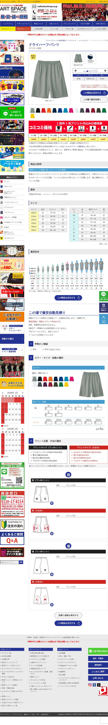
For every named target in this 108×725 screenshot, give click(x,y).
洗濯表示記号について (38, 668)
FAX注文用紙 (6, 656)
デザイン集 (69, 29)
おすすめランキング (85, 29)
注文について (54, 23)
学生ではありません (53, 349)
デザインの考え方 (8, 677)
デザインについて (23, 23)
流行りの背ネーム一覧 (9, 705)
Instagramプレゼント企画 (68, 665)
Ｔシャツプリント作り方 (67, 686)
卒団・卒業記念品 (8, 688)
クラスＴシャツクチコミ (67, 662)
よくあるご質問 (98, 672)
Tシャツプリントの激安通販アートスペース (61, 40)
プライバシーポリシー (67, 668)
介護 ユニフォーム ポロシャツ (41, 686)
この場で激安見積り (92, 99)
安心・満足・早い (65, 656)
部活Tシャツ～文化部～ (10, 685)
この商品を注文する (92, 93)
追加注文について (23, 29)
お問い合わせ (103, 1)
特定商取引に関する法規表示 (69, 683)
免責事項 (62, 672)
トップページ (7, 23)
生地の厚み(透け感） (38, 653)
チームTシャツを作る (38, 680)
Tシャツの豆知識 (36, 665)
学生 (34, 349)
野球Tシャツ (6, 696)
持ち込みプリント (8, 29)
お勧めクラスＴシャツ (38, 662)
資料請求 (98, 665)
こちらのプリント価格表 (74, 146)
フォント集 (54, 29)
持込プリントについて (9, 662)
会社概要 (62, 653)
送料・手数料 (98, 658)
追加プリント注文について (11, 665)
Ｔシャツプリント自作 (38, 683)
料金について (38, 23)
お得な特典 (39, 29)
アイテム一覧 (6, 653)
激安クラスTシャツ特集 (10, 699)
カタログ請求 (85, 23)
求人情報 (62, 675)
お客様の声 (6, 659)
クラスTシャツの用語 (38, 659)
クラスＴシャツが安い (67, 659)
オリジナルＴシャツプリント (12, 668)
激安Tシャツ (35, 677)
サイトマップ (90, 1)
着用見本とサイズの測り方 (40, 656)
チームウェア (83, 40)
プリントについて (69, 23)
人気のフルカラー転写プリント (12, 702)
